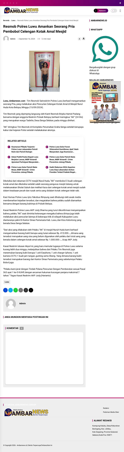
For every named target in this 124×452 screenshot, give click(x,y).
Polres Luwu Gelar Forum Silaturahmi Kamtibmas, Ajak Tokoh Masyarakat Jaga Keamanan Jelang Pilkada (63, 149)
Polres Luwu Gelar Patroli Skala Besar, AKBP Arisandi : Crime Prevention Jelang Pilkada (62, 159)
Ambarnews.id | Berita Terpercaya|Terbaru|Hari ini (34, 445)
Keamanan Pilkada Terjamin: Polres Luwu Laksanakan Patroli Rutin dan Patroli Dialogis (24, 149)
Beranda (6, 20)
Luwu (13, 20)
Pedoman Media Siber (111, 412)
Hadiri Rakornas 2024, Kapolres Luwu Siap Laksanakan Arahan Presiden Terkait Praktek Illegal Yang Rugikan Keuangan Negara (62, 170)
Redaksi (106, 408)
